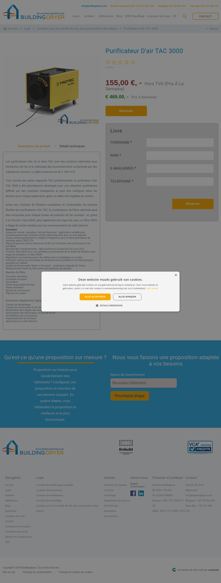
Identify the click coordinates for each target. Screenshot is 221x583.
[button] (110, 305)
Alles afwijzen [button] (127, 296)
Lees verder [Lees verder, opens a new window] (152, 288)
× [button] (175, 275)
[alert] (110, 291)
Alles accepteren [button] (95, 296)
